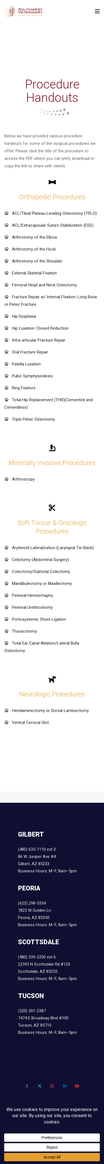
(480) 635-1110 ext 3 (37, 849)
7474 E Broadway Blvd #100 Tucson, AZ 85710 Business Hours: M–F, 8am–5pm (47, 1025)
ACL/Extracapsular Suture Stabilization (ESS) (52, 225)
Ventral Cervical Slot (30, 722)
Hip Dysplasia (24, 316)
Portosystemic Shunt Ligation (39, 619)
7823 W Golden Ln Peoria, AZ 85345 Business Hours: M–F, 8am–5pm (47, 917)
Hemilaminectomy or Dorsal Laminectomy (50, 710)
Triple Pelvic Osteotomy (33, 419)
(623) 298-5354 (32, 903)
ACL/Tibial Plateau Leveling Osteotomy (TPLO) (54, 213)
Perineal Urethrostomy (32, 607)
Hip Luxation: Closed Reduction (40, 328)
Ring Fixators (23, 387)
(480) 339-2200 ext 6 (37, 957)
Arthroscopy (23, 479)
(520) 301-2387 (32, 1010)
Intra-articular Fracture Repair (38, 340)
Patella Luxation (26, 364)
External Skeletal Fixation (34, 273)
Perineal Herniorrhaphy (32, 595)
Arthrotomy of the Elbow (34, 237)
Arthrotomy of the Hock (34, 249)
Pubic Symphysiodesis (32, 375)
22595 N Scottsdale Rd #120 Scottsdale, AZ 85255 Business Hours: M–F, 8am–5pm (47, 971)
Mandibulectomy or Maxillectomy (42, 583)
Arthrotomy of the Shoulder (37, 261)
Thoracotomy (24, 631)
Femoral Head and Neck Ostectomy (44, 284)
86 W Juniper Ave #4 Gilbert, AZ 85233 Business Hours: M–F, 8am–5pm (47, 863)
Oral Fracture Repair (30, 352)
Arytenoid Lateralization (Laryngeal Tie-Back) (53, 547)
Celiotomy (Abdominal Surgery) (40, 559)
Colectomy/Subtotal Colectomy (41, 571)
